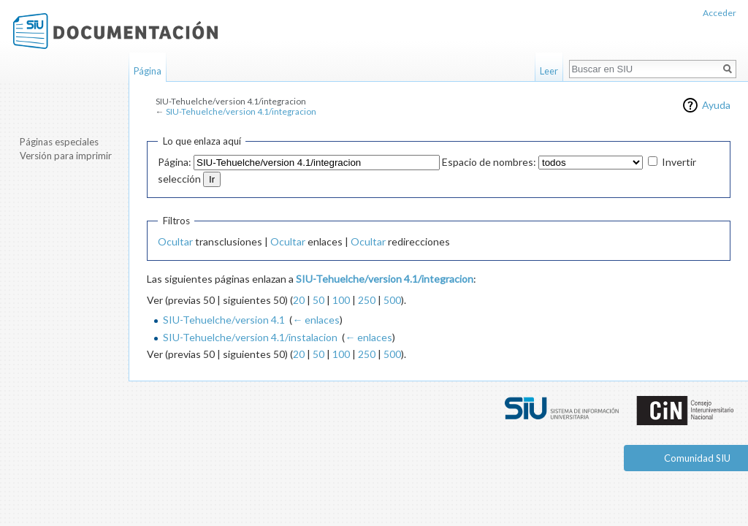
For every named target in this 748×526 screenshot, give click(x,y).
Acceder (719, 12)
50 (318, 300)
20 (299, 300)
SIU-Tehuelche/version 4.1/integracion (241, 111)
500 (392, 300)
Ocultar (175, 241)
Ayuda (716, 105)
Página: (174, 162)
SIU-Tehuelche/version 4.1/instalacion (250, 337)
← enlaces (316, 319)
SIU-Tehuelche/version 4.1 (224, 319)
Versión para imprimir (66, 155)
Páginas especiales (59, 142)
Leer (549, 71)
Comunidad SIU (697, 458)
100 (341, 300)
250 (366, 300)
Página (147, 71)
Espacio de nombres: (489, 162)
